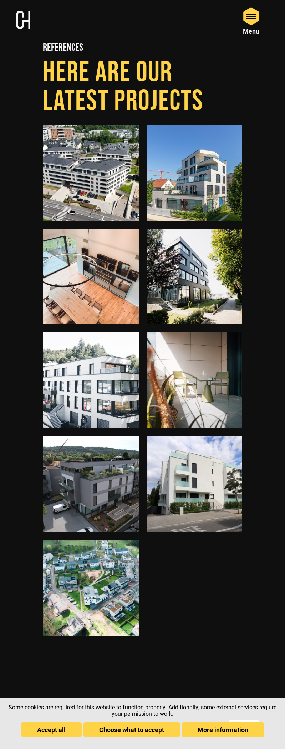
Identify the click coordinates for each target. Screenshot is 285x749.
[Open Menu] (251, 20)
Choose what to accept (131, 729)
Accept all (51, 729)
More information (223, 729)
